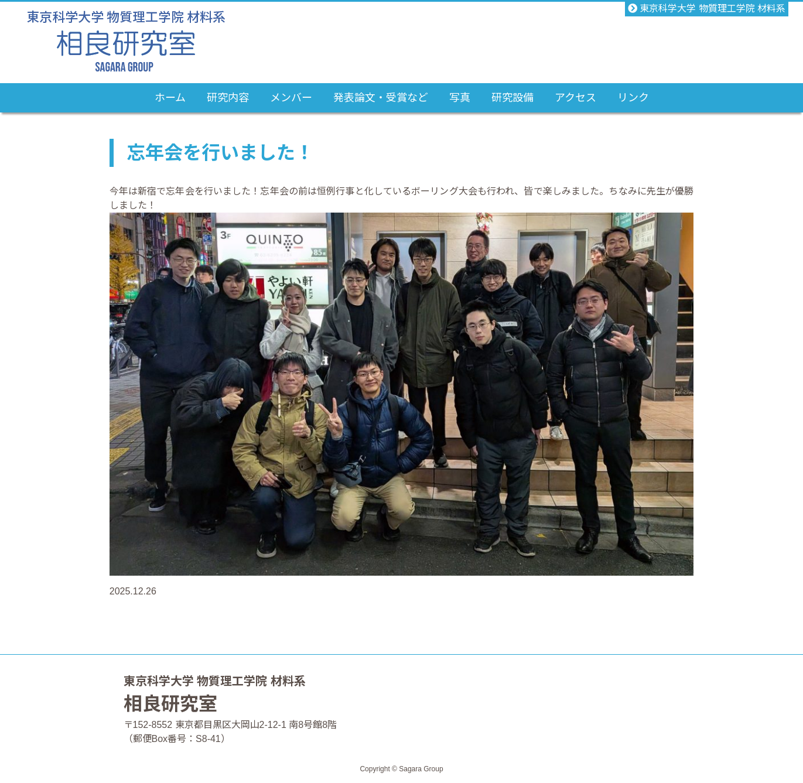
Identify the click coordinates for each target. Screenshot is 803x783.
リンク (633, 98)
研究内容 (228, 98)
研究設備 (512, 98)
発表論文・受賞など (380, 98)
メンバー (291, 98)
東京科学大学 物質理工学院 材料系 (706, 8)
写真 (459, 98)
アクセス (575, 98)
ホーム (170, 98)
